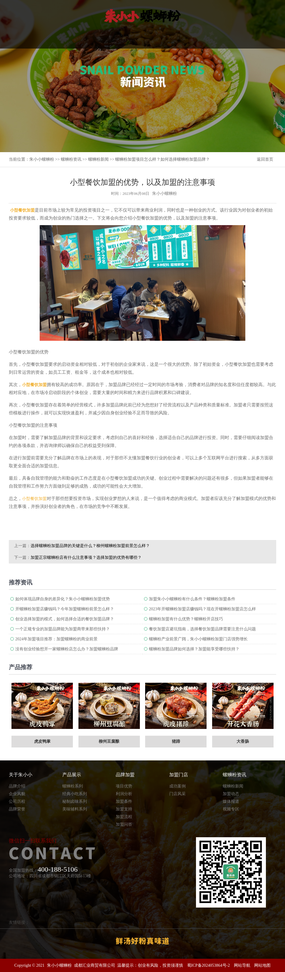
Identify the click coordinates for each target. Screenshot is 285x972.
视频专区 (231, 809)
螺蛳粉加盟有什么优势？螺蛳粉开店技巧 (186, 619)
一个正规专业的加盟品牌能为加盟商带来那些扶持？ (62, 629)
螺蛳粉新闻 (98, 159)
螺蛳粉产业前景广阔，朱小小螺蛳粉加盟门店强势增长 (198, 639)
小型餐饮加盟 (34, 498)
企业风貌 (17, 794)
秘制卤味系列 (74, 801)
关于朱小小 (20, 774)
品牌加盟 (125, 774)
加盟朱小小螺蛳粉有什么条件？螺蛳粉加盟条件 (192, 599)
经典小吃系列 (74, 794)
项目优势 (124, 786)
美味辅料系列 (74, 809)
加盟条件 (124, 801)
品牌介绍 (17, 786)
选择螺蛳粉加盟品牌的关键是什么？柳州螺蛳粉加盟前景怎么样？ (90, 546)
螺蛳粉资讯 (71, 159)
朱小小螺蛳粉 (41, 159)
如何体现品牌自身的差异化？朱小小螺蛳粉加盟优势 (62, 599)
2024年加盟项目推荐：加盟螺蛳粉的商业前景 (56, 639)
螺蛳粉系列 (72, 786)
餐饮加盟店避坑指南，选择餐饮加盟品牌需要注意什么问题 (202, 629)
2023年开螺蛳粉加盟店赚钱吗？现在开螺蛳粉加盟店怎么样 (202, 609)
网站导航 (242, 965)
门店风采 (177, 794)
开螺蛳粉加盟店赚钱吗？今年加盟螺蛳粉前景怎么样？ (64, 609)
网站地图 (262, 965)
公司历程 (17, 801)
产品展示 (71, 774)
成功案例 (177, 786)
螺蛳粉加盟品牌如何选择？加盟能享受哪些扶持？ (194, 649)
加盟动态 (231, 794)
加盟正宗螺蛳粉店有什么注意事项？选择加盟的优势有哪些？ (86, 557)
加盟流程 (124, 817)
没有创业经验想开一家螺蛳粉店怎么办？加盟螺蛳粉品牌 (66, 649)
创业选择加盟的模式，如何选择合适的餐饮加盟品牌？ (64, 619)
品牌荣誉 (17, 809)
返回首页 (265, 159)
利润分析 (124, 794)
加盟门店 (178, 774)
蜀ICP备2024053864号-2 (208, 965)
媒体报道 (231, 801)
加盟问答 (124, 824)
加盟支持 (124, 809)
